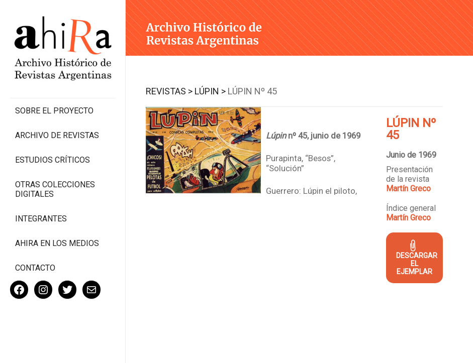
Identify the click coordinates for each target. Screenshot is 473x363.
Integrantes (41, 218)
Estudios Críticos (52, 160)
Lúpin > (210, 91)
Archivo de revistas (57, 135)
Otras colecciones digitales (55, 189)
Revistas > (169, 91)
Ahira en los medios (57, 243)
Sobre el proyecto (54, 110)
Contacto (35, 268)
